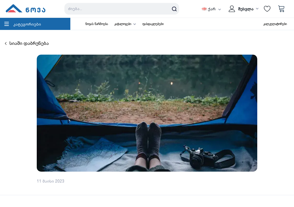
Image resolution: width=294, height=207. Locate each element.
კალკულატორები (275, 24)
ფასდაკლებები (153, 24)
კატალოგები (122, 24)
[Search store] (121, 9)
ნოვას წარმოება (96, 24)
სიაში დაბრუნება (27, 43)
